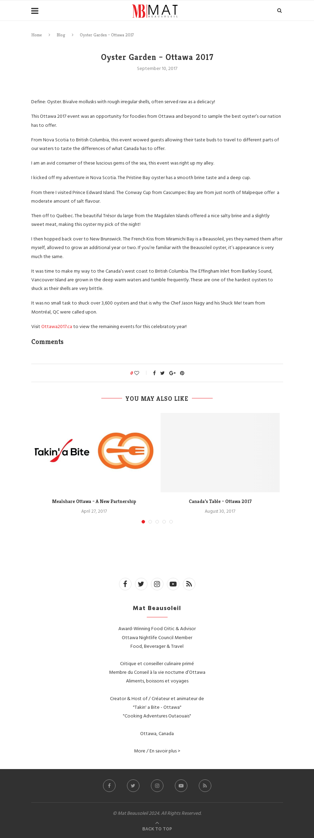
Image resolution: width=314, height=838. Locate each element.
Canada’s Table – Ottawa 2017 (220, 501)
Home (36, 35)
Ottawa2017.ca (57, 326)
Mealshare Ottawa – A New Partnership (94, 501)
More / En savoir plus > (157, 750)
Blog (61, 35)
